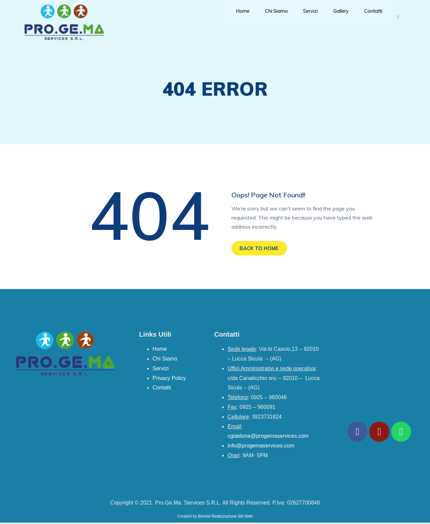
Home (236, 16)
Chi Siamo (269, 16)
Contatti (367, 16)
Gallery (334, 16)
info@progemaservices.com (260, 447)
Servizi (303, 16)
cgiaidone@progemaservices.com (267, 437)
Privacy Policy (169, 379)
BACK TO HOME (261, 248)
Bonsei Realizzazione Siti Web (225, 517)
